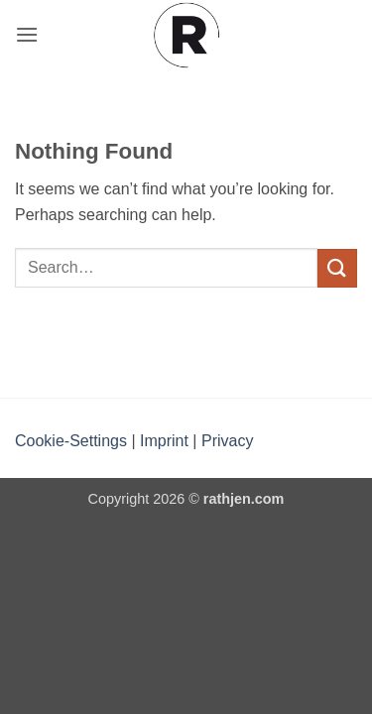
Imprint (164, 440)
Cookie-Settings (71, 440)
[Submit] (337, 268)
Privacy (227, 440)
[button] (27, 34)
